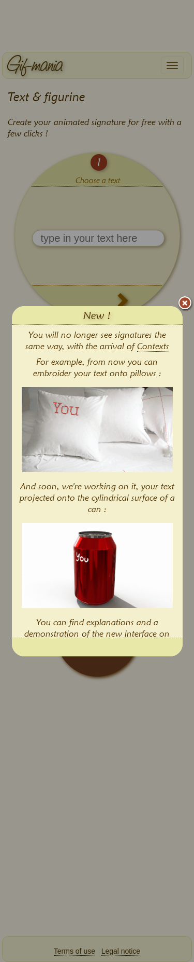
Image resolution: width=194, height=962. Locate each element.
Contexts (153, 346)
